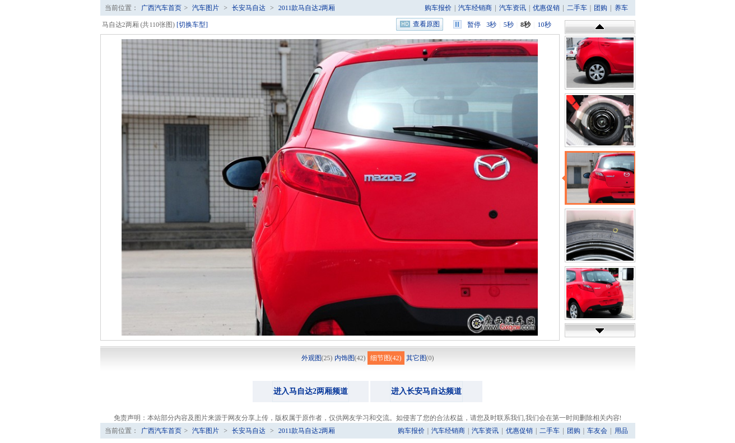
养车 (621, 8)
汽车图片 (205, 8)
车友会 (597, 431)
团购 (600, 8)
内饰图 (344, 358)
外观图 (311, 358)
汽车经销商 (475, 8)
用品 (621, 431)
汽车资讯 (512, 8)
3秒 (491, 25)
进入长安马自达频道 (426, 391)
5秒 (509, 25)
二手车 (577, 8)
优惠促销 (546, 8)
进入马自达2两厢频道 (310, 391)
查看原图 (426, 24)
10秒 (544, 25)
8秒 (525, 25)
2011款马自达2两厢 (307, 8)
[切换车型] (192, 25)
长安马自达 (249, 8)
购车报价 (438, 8)
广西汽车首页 (161, 8)
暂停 (474, 25)
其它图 (416, 358)
